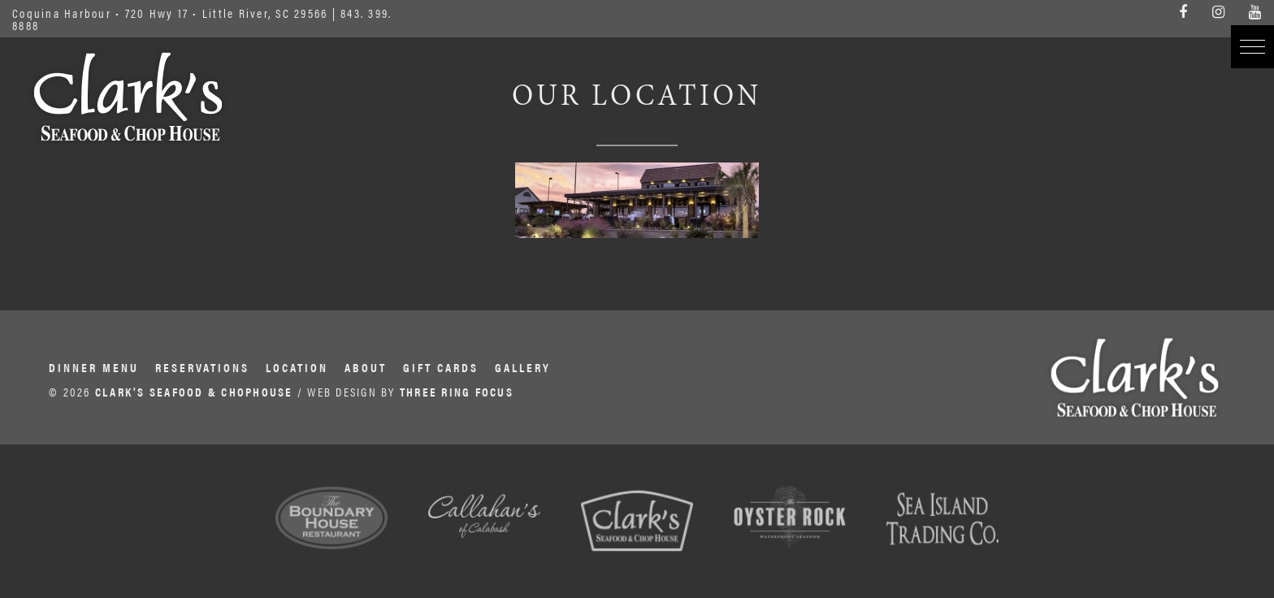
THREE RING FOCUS (457, 391)
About (365, 366)
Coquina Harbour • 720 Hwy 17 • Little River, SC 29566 (169, 12)
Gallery (523, 366)
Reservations (202, 366)
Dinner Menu (94, 366)
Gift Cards (441, 366)
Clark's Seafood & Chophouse (128, 97)
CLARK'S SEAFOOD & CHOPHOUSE (194, 391)
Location (297, 366)
